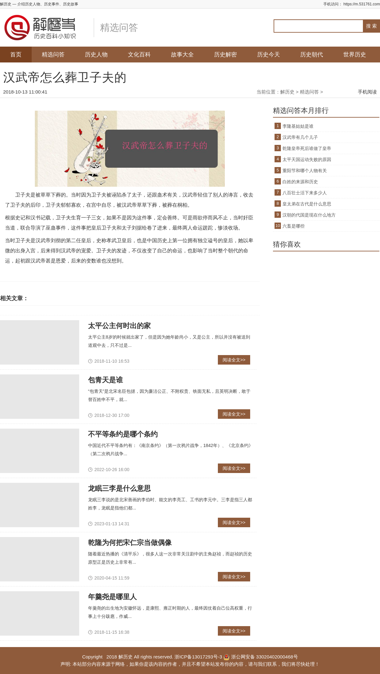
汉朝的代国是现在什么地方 (309, 214)
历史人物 (96, 54)
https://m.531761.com (362, 4)
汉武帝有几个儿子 (300, 137)
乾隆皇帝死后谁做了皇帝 (306, 148)
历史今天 (268, 54)
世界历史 (354, 54)
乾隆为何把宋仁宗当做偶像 (130, 543)
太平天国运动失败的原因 (306, 159)
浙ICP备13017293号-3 (198, 656)
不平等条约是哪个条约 (123, 434)
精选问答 (53, 54)
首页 (16, 54)
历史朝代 (311, 54)
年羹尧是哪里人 (112, 597)
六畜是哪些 (293, 226)
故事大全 (182, 54)
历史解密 (225, 54)
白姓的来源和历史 (300, 181)
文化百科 (139, 54)
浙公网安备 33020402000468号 (260, 656)
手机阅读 (367, 91)
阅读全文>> (234, 359)
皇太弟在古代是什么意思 (306, 203)
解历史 (287, 91)
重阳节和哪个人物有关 (304, 170)
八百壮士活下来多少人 (304, 192)
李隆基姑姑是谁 (298, 126)
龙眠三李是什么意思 (119, 488)
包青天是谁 (105, 380)
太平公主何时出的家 (119, 326)
